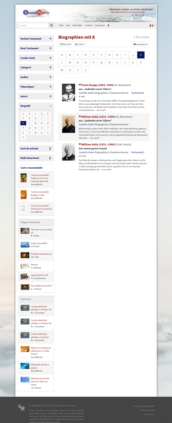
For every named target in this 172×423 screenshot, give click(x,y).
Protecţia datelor (147, 402)
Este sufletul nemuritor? (36, 280)
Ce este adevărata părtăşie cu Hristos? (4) (36, 315)
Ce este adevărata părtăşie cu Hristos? (35, 328)
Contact (88, 25)
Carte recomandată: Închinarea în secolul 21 (36, 201)
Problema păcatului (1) (36, 248)
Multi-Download (28, 152)
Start (61, 25)
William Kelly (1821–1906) (105, 116)
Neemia (31, 258)
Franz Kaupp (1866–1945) (105, 85)
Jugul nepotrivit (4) (34, 269)
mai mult (101, 110)
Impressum (100, 25)
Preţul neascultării (34, 237)
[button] (152, 25)
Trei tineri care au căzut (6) (36, 225)
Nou (68, 25)
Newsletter (77, 25)
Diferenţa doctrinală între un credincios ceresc (35, 375)
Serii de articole (28, 143)
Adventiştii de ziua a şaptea (35, 359)
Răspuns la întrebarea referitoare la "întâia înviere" (36, 344)
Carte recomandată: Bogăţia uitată (35, 188)
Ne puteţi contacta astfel (144, 398)
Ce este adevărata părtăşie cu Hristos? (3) (36, 301)
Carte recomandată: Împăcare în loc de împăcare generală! (35, 173)
